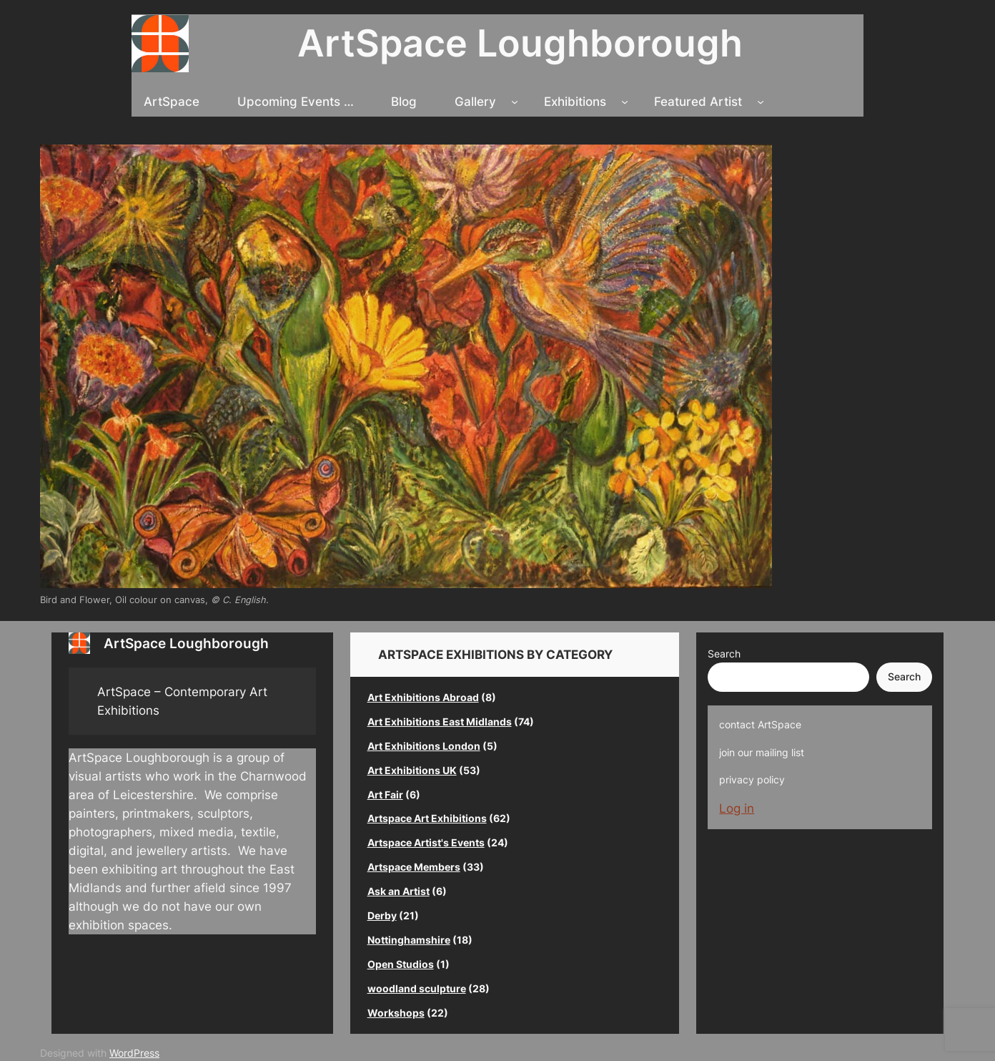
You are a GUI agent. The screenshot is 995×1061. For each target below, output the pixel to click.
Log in (736, 808)
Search (724, 653)
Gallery (475, 101)
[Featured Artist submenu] (760, 101)
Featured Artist (698, 101)
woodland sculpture (416, 988)
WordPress (134, 1053)
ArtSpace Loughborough (520, 43)
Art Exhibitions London (423, 746)
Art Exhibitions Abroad (423, 697)
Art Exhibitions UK (412, 770)
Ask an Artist (398, 891)
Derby (382, 915)
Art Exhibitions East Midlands (439, 721)
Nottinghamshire (408, 940)
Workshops (396, 1013)
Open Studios (400, 964)
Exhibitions (575, 101)
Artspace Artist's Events (426, 842)
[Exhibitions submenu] (624, 101)
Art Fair (385, 794)
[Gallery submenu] (514, 101)
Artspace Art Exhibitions (427, 818)
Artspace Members (413, 867)
